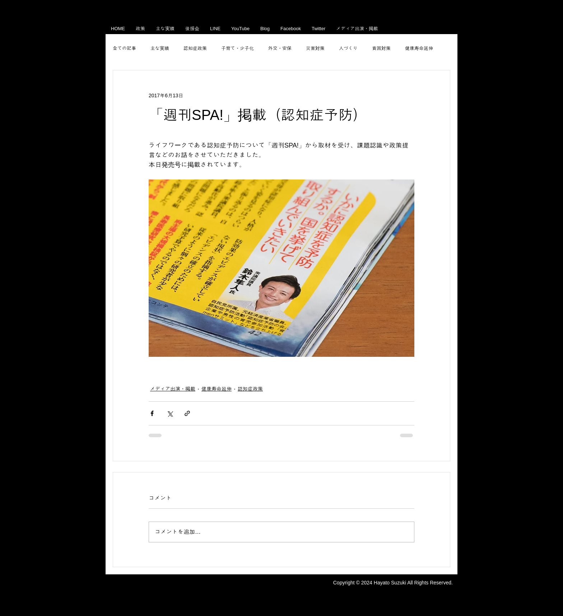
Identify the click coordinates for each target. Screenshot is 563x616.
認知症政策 (195, 48)
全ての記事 (124, 48)
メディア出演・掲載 (172, 389)
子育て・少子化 (237, 48)
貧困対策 (381, 48)
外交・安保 (280, 48)
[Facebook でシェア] (152, 413)
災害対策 (315, 48)
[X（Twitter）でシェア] (169, 413)
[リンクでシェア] (187, 413)
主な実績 (159, 48)
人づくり (348, 48)
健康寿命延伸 (419, 48)
